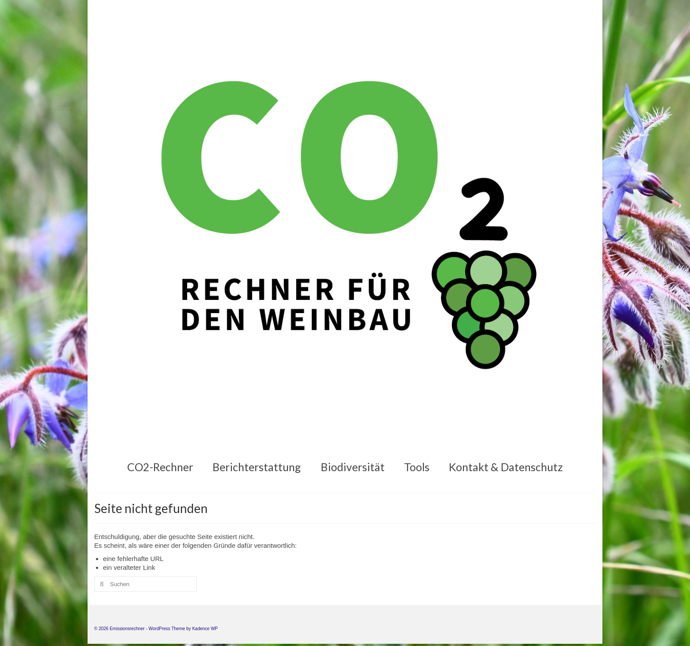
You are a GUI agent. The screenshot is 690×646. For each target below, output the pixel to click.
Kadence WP (205, 628)
